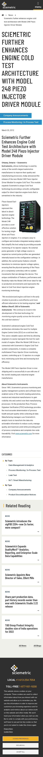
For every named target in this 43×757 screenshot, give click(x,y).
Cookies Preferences (21, 739)
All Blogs (37, 646)
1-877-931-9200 (28, 686)
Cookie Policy (8, 732)
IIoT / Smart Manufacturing (20, 480)
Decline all (20, 745)
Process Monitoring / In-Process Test (20, 122)
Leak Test (13, 475)
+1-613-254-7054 (25, 680)
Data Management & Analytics (21, 465)
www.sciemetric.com (23, 433)
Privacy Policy (8, 729)
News (10, 15)
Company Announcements (15, 115)
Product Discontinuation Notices (22, 495)
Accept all (21, 752)
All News (22, 646)
